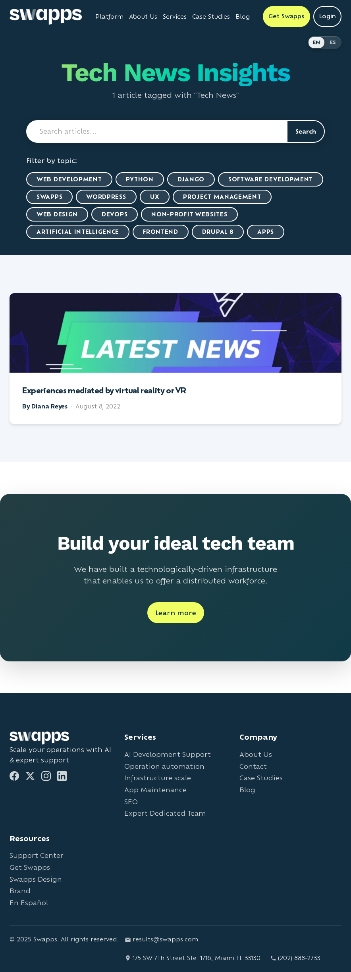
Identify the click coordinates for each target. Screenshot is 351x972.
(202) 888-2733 (295, 958)
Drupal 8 (218, 231)
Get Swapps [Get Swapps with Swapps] (286, 16)
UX (154, 196)
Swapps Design (36, 879)
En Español (29, 902)
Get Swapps (30, 867)
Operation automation (164, 766)
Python (140, 179)
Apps (265, 231)
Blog (247, 789)
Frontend (160, 231)
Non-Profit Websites (189, 214)
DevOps (114, 214)
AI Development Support (167, 754)
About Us (255, 754)
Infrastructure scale (157, 778)
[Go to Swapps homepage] (46, 17)
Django (190, 179)
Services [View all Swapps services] (175, 16)
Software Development (270, 179)
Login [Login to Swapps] (327, 16)
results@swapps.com (161, 939)
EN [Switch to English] (316, 42)
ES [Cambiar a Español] (333, 42)
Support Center (36, 855)
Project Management (222, 196)
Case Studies (261, 778)
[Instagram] (46, 776)
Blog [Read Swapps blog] (242, 16)
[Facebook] (14, 776)
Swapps (49, 196)
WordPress (106, 196)
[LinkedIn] (62, 776)
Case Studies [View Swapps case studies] (211, 16)
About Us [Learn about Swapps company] (143, 16)
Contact (253, 766)
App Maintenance (155, 789)
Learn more (175, 612)
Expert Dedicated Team (165, 813)
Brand (20, 890)
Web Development (69, 179)
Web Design (57, 214)
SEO (131, 801)
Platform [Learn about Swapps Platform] (109, 16)
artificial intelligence (78, 231)
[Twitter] (30, 776)
